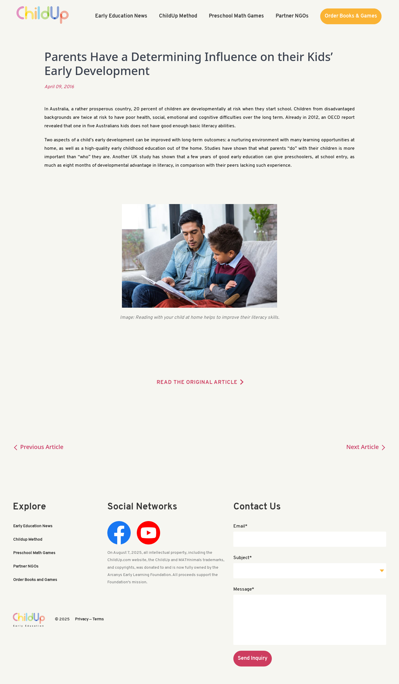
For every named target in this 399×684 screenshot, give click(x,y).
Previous (38, 447)
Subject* (242, 558)
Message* (243, 589)
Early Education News (32, 526)
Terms (98, 619)
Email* (240, 526)
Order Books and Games (35, 580)
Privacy (81, 619)
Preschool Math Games (34, 553)
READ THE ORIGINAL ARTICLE (197, 382)
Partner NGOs (25, 566)
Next (366, 447)
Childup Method (27, 539)
